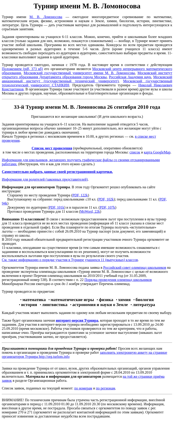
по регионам (105, 388)
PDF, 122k (80, 195)
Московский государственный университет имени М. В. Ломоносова (79, 73)
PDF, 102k (106, 199)
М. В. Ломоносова (45, 17)
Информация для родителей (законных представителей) (45, 179)
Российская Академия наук (130, 77)
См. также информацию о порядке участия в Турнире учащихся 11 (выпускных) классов (70, 260)
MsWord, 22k (90, 211)
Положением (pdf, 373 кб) (22, 69)
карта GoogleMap (157, 152)
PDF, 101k (56, 207)
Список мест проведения (52, 148)
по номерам (83, 388)
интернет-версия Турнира (77, 320)
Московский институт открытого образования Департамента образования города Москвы (87, 75)
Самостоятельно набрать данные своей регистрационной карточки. (57, 172)
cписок (134, 152)
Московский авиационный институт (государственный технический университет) (87, 79)
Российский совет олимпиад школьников (134, 267)
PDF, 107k (107, 207)
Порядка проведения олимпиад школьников (118, 280)
